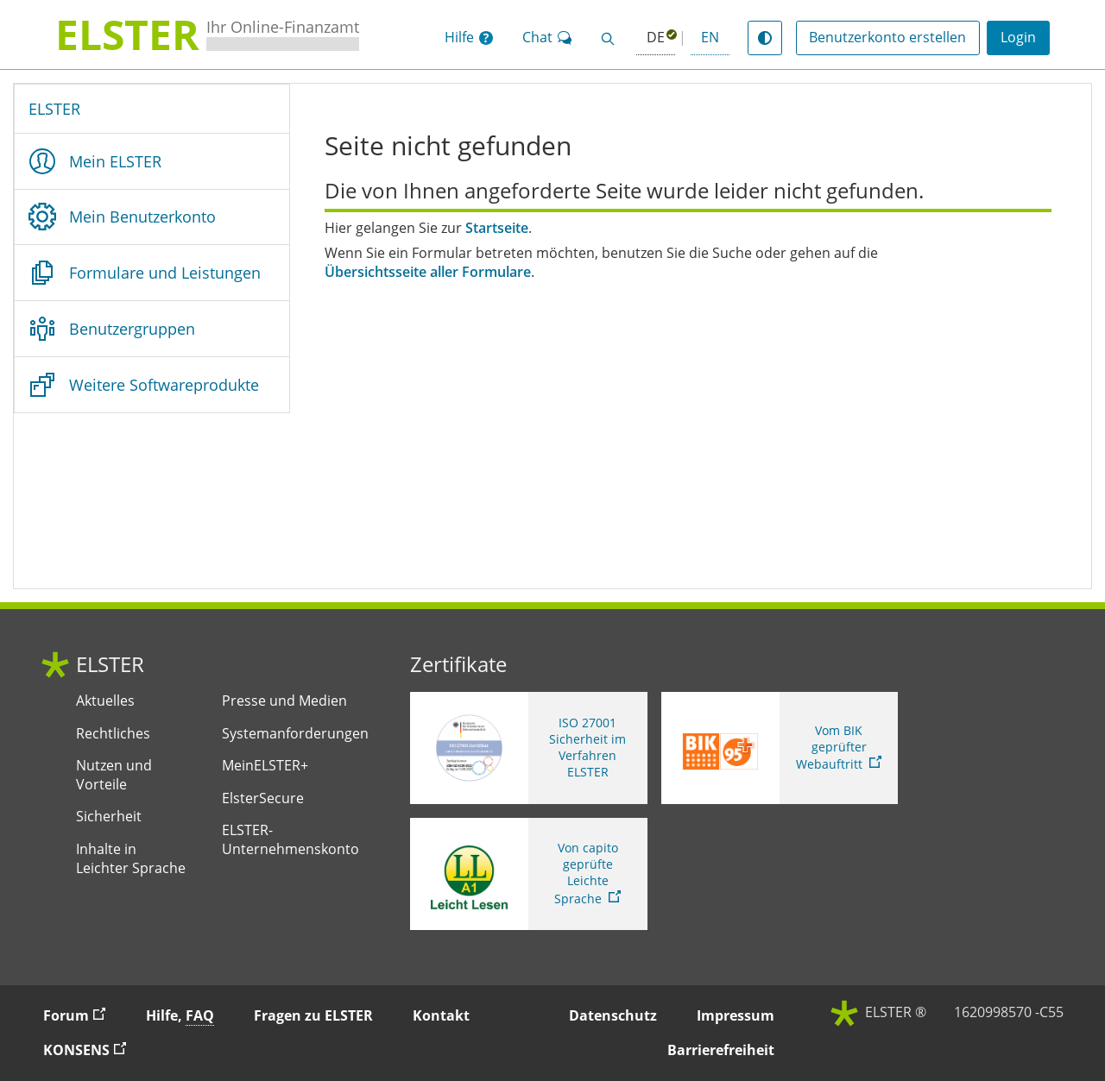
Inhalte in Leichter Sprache (131, 858)
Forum (82, 1015)
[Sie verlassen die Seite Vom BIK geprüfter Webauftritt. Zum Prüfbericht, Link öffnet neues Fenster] (780, 748)
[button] (469, 38)
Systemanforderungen (295, 734)
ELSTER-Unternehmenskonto (290, 839)
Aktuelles (105, 701)
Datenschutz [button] (613, 1015)
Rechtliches (113, 734)
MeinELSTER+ (265, 766)
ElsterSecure (263, 798)
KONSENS (92, 1049)
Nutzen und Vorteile (114, 775)
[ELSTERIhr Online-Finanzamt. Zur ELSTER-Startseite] (207, 34)
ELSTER (54, 108)
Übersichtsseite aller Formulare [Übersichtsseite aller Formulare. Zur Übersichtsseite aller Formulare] (428, 272)
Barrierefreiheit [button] (720, 1049)
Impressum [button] (735, 1015)
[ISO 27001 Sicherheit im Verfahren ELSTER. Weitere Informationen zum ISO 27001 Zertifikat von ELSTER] (528, 748)
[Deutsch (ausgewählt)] (655, 38)
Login (1018, 37)
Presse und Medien (284, 701)
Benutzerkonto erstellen (887, 37)
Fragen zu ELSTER (313, 1015)
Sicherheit (109, 817)
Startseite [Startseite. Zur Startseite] (496, 228)
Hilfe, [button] (180, 1016)
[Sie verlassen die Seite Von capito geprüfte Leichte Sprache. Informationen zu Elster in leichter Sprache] (528, 874)
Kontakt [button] (441, 1015)
